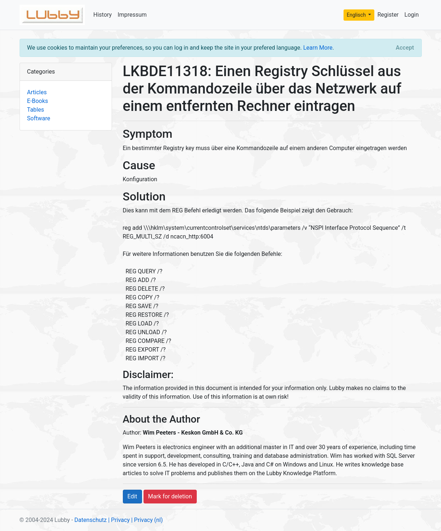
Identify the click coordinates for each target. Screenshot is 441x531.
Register (388, 14)
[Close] (404, 48)
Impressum (132, 14)
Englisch (357, 15)
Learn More (318, 47)
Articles (37, 92)
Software (38, 118)
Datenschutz (90, 520)
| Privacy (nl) (147, 520)
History (102, 14)
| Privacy (119, 520)
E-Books (37, 101)
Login (411, 14)
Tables (35, 109)
